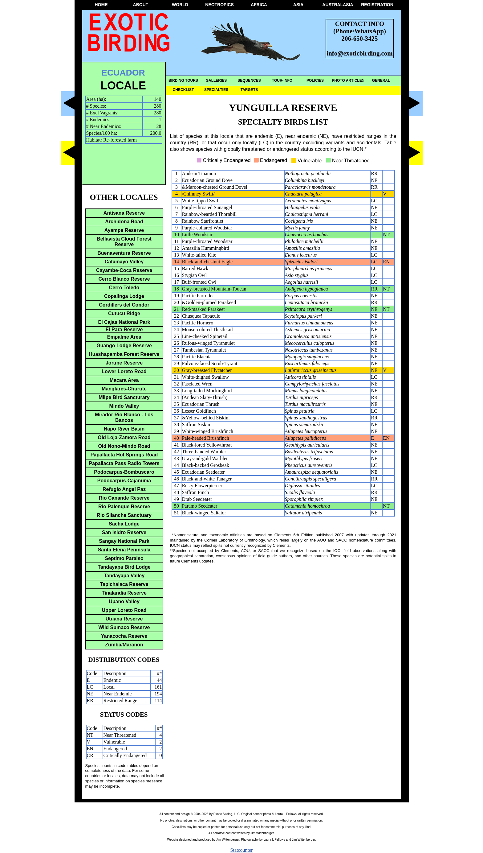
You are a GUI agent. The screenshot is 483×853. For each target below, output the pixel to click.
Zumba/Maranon (124, 644)
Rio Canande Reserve (124, 498)
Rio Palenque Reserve (124, 506)
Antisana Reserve (124, 213)
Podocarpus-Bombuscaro (124, 472)
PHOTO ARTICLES (348, 80)
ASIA (298, 4)
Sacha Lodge (124, 523)
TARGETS (249, 90)
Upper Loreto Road (124, 610)
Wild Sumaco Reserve (124, 627)
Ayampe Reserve (124, 230)
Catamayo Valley (124, 261)
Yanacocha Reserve (124, 636)
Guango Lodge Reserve (124, 345)
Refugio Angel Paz (124, 489)
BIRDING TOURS (183, 80)
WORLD (180, 4)
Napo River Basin (124, 428)
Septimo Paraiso (124, 558)
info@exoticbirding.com (360, 53)
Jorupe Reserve (124, 362)
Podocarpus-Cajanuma (124, 480)
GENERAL (381, 80)
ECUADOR (123, 72)
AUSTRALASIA (337, 4)
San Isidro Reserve (124, 532)
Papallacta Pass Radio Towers (124, 463)
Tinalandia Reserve (124, 592)
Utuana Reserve (124, 618)
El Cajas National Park (124, 322)
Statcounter (241, 850)
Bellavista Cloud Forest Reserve (124, 241)
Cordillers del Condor (124, 304)
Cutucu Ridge (124, 313)
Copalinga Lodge (124, 296)
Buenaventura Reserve (124, 253)
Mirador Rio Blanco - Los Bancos (124, 417)
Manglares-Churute (124, 388)
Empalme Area (124, 337)
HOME (101, 4)
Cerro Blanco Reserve (124, 279)
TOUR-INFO (282, 80)
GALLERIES (216, 80)
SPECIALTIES (216, 90)
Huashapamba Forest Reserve (124, 354)
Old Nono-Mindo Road (124, 446)
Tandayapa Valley (124, 575)
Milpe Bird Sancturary (124, 397)
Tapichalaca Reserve (124, 584)
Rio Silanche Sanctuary (124, 515)
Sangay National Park (124, 541)
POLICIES (315, 80)
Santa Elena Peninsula (124, 549)
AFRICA (259, 4)
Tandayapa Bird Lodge (124, 567)
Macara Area (124, 380)
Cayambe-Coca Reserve (124, 270)
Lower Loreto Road (124, 371)
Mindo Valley (124, 406)
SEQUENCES (249, 80)
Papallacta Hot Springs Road (124, 454)
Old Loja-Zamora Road (124, 437)
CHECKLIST (183, 90)
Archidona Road (124, 221)
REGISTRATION (377, 4)
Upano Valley (124, 601)
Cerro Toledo (124, 287)
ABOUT (140, 4)
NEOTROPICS (219, 4)
